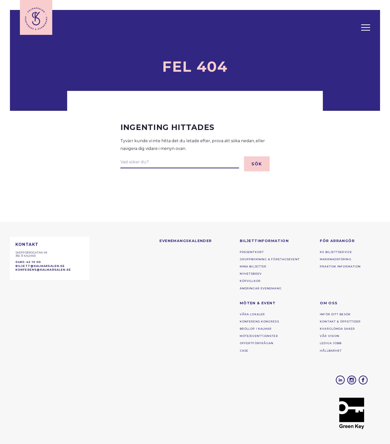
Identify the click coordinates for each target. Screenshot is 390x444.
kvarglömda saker (337, 328)
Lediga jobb (330, 343)
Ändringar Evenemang (261, 288)
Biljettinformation (264, 241)
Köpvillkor (250, 281)
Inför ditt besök (335, 314)
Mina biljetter (253, 266)
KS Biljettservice (336, 252)
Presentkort (252, 252)
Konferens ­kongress (259, 321)
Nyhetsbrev (251, 273)
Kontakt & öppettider (340, 321)
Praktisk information (340, 266)
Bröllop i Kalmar (256, 328)
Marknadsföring (335, 259)
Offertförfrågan (257, 343)
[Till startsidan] (36, 17)
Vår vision (329, 336)
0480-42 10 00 (28, 262)
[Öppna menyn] (365, 27)
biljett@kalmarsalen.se (40, 266)
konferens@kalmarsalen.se (43, 269)
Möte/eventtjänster (259, 336)
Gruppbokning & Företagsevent (270, 259)
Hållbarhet (331, 350)
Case (244, 350)
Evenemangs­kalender (185, 241)
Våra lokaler (252, 314)
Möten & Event (258, 303)
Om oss (329, 303)
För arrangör (337, 241)
